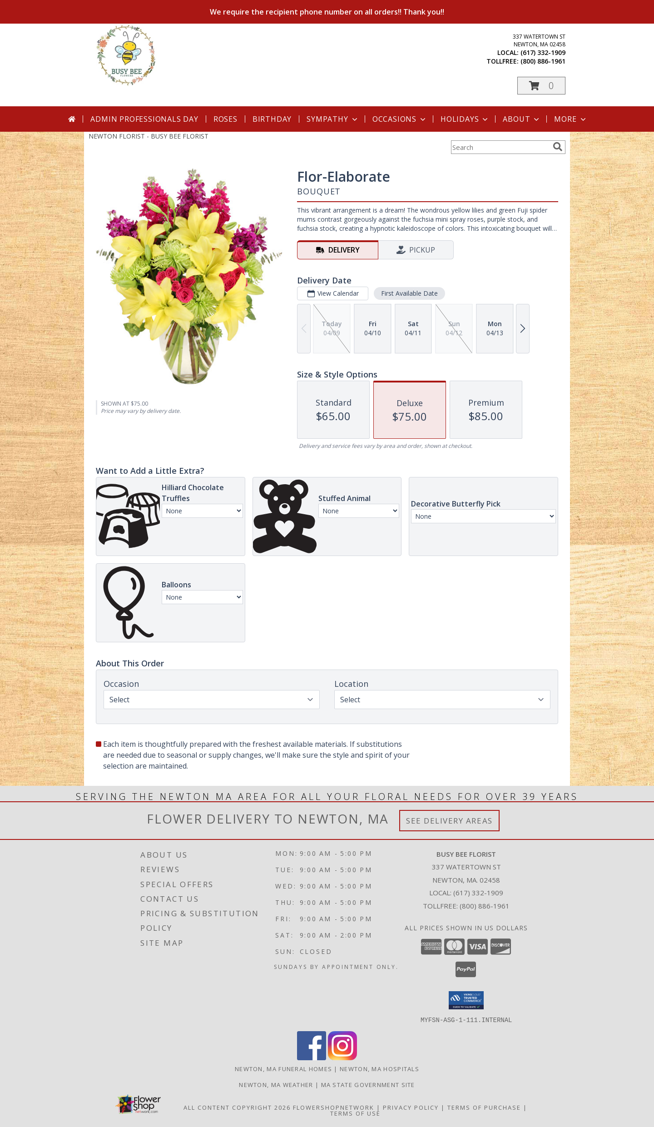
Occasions (399, 119)
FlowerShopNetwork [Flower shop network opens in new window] (333, 1107)
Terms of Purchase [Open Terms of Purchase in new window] (484, 1107)
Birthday (272, 119)
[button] (541, 85)
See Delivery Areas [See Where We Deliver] (449, 820)
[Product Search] (500, 147)
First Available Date (409, 293)
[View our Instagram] (342, 1057)
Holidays (465, 119)
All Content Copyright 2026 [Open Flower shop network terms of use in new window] (237, 1107)
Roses (225, 119)
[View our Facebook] (311, 1057)
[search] (557, 147)
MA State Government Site (368, 1084)
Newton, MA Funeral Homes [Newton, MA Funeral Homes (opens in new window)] (283, 1068)
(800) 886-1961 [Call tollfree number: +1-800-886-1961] (542, 61)
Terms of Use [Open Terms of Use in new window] (355, 1113)
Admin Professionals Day (144, 119)
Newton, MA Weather (276, 1084)
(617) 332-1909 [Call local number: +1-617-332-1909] (542, 52)
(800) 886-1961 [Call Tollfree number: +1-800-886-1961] (485, 905)
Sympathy (333, 119)
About (522, 119)
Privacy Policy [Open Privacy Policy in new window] (411, 1107)
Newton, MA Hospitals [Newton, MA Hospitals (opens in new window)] (379, 1068)
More (570, 119)
